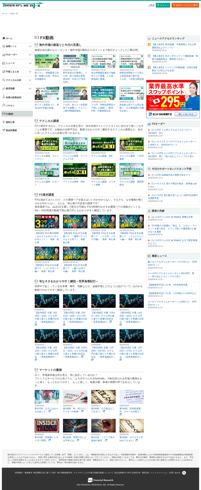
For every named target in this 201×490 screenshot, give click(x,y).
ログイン (163, 5)
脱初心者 (8, 121)
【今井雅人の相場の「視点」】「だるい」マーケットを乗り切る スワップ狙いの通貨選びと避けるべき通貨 (172, 228)
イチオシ (8, 105)
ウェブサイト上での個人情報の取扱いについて (93, 473)
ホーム (5, 13)
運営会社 (145, 473)
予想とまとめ (10, 71)
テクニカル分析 (11, 80)
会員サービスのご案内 (185, 5)
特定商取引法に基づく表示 (44, 473)
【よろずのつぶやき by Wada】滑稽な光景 (172, 217)
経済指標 (8, 88)
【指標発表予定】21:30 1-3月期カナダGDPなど (172, 293)
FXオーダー (9, 54)
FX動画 (7, 113)
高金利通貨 (9, 130)
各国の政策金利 (11, 97)
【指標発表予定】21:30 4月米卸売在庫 (167, 284)
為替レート (9, 46)
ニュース (8, 63)
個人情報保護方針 (64, 473)
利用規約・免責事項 (23, 473)
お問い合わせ (174, 473)
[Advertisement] (100, 24)
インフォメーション (159, 473)
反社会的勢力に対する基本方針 (127, 473)
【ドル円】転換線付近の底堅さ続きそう (170, 175)
